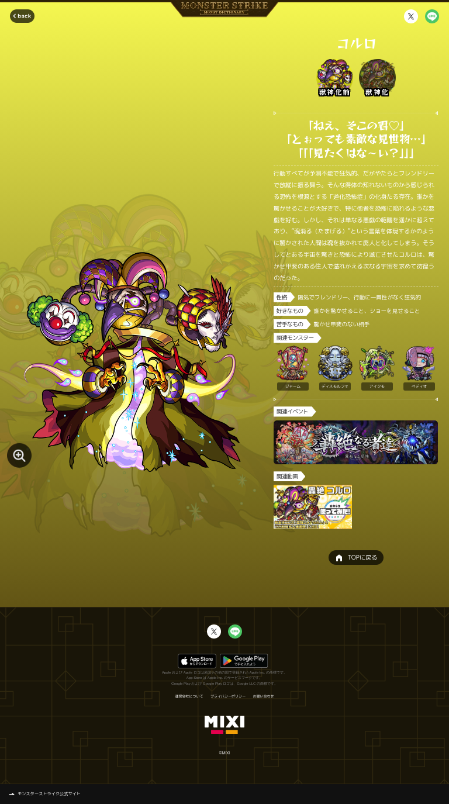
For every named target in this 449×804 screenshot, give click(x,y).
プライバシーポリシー (228, 696)
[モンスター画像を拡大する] (19, 455)
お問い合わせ (263, 696)
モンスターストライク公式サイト (49, 793)
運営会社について (189, 696)
